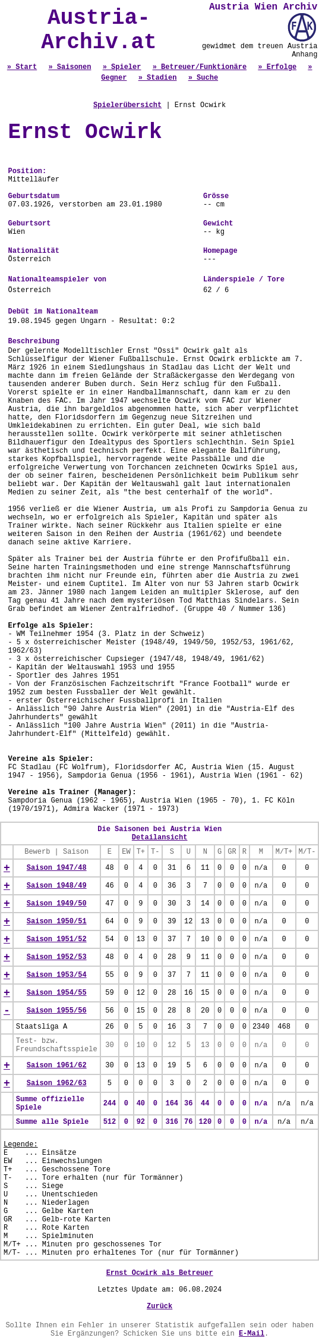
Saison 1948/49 (57, 886)
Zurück (159, 1306)
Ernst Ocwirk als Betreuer (159, 1273)
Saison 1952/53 (57, 957)
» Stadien (157, 78)
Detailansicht (160, 837)
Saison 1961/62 (57, 1065)
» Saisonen (69, 67)
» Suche (203, 78)
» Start (22, 67)
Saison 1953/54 (57, 975)
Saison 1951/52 (57, 939)
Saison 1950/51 (57, 921)
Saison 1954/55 (57, 993)
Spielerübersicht (127, 105)
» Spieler (122, 67)
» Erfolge (277, 67)
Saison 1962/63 (57, 1083)
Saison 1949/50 (57, 904)
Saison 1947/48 (57, 868)
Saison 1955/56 (57, 1011)
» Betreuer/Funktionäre (200, 67)
